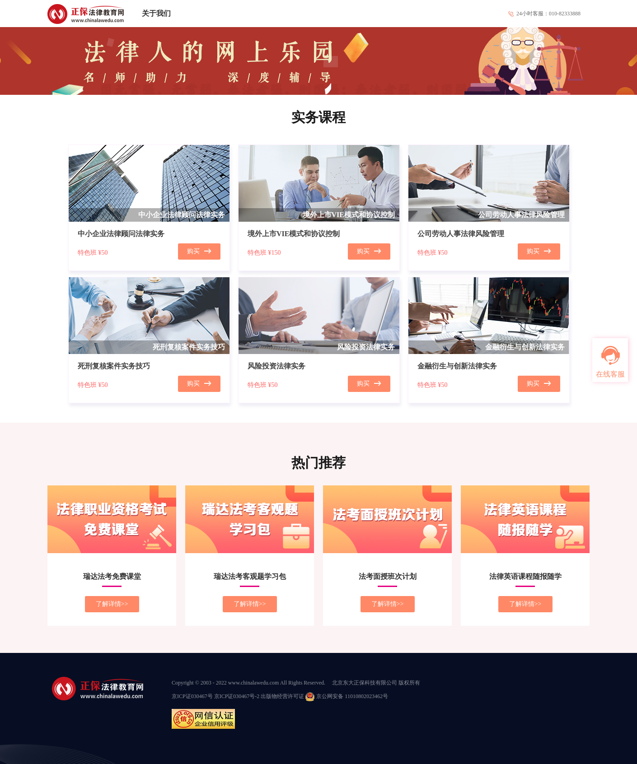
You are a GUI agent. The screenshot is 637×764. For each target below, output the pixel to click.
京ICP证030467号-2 (237, 696)
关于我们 (156, 13)
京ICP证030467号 (192, 696)
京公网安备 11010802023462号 (346, 696)
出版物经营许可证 (282, 696)
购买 (199, 251)
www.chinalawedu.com (253, 683)
